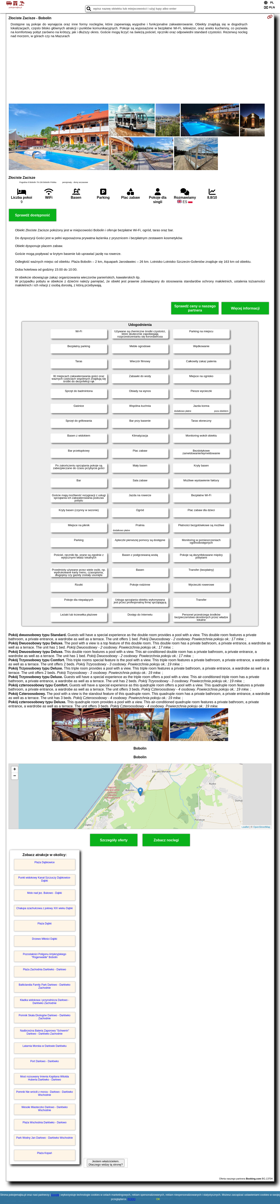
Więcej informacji (245, 308)
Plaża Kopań (44, 1153)
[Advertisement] (140, 70)
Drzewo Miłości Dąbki (44, 938)
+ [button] (14, 769)
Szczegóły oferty (114, 840)
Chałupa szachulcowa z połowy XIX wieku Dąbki (44, 908)
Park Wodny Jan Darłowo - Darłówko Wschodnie (44, 1137)
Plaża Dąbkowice (45, 862)
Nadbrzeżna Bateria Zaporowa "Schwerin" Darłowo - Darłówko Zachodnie (44, 1032)
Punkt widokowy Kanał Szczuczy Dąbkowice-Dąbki (44, 879)
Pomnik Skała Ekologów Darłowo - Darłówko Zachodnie (44, 1017)
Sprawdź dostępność (32, 215)
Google (55, 1194)
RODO (131, 1199)
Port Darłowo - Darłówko (44, 1061)
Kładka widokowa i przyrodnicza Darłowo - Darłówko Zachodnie (44, 1002)
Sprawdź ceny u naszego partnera (195, 308)
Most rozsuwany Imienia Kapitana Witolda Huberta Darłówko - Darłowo (44, 1078)
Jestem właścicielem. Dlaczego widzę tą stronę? (106, 1163)
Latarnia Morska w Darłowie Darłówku (44, 1045)
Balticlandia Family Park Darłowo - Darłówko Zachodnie (44, 986)
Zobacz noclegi (166, 840)
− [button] (14, 776)
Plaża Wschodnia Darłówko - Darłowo (44, 1122)
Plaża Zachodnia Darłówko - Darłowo (44, 969)
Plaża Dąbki (45, 923)
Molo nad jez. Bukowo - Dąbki (44, 892)
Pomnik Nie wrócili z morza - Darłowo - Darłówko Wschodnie (44, 1093)
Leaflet (245, 827)
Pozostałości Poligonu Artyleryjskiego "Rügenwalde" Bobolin (44, 956)
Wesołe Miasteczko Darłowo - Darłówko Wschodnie (44, 1109)
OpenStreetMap (261, 827)
